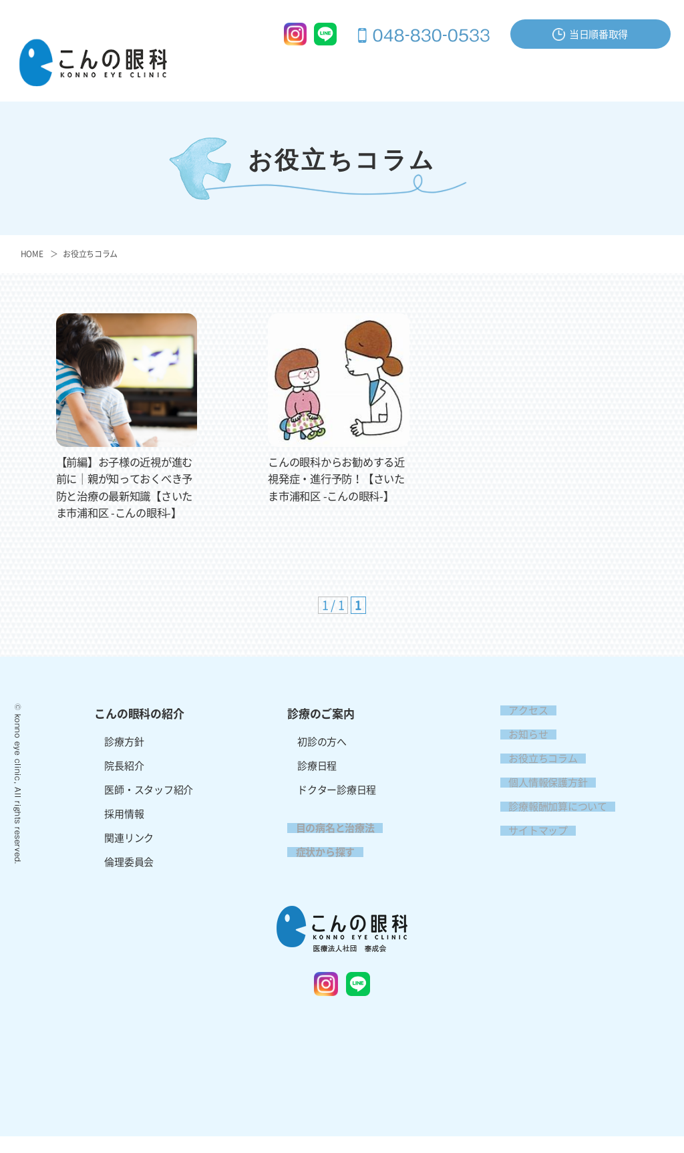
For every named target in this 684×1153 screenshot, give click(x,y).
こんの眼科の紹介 (249, 71)
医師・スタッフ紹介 (148, 807)
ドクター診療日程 (336, 807)
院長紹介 (124, 783)
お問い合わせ (580, 71)
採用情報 (644, 93)
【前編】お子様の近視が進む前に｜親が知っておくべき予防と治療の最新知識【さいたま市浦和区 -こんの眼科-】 (124, 495)
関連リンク (129, 855)
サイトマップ (529, 847)
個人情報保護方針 (539, 799)
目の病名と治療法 (420, 71)
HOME (32, 254)
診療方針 (124, 759)
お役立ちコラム (90, 254)
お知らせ (520, 751)
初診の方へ (322, 759)
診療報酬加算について (549, 823)
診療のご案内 (334, 71)
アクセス (644, 71)
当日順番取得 (590, 34)
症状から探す (505, 71)
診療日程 (317, 783)
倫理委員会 (129, 879)
